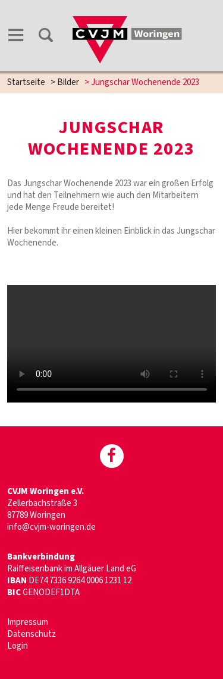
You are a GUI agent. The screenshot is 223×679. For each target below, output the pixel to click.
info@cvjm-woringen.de (51, 527)
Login (17, 646)
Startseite (26, 82)
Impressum (27, 622)
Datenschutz (31, 634)
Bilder (68, 82)
